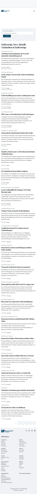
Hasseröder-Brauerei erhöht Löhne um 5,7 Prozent (18, 355)
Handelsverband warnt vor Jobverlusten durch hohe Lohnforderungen (18, 152)
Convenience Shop (5, 466)
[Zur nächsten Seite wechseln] (34, 423)
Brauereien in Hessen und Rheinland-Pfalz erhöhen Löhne (18, 319)
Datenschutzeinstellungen (25, 473)
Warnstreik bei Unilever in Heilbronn (18, 407)
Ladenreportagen (22, 442)
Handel (8, 67)
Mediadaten (21, 467)
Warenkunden (22, 445)
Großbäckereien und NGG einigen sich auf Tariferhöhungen (18, 228)
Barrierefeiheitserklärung (6, 482)
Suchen (6, 36)
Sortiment (3, 444)
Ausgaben (21, 463)
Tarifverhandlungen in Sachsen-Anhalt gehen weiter (18, 95)
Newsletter (21, 457)
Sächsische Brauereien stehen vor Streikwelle (18, 372)
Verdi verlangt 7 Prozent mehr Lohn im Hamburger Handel (18, 75)
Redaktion (21, 451)
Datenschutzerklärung (5, 477)
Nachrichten (9, 125)
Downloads (21, 458)
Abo (20, 466)
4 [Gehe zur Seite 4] (30, 423)
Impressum (3, 476)
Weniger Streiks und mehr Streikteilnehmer (18, 210)
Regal (2, 467)
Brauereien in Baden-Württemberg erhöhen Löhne (18, 338)
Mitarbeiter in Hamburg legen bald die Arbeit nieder (18, 389)
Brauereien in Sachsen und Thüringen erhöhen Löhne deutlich (18, 248)
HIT (2, 458)
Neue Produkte (4, 451)
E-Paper (20, 464)
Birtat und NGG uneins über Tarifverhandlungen (18, 301)
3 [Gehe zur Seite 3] (26, 423)
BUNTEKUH (3, 464)
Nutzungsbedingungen (6, 479)
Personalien (3, 445)
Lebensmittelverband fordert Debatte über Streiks (18, 132)
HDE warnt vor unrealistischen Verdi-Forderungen (18, 113)
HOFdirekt (3, 470)
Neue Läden (21, 444)
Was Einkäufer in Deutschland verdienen (18, 170)
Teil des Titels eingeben (8, 31)
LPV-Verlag (21, 450)
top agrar (3, 469)
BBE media (3, 463)
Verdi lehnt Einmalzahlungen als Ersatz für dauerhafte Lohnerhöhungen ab (18, 54)
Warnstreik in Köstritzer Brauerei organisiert (18, 266)
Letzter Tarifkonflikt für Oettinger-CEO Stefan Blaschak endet (18, 190)
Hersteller (9, 106)
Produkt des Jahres (5, 457)
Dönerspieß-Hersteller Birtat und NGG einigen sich (18, 284)
